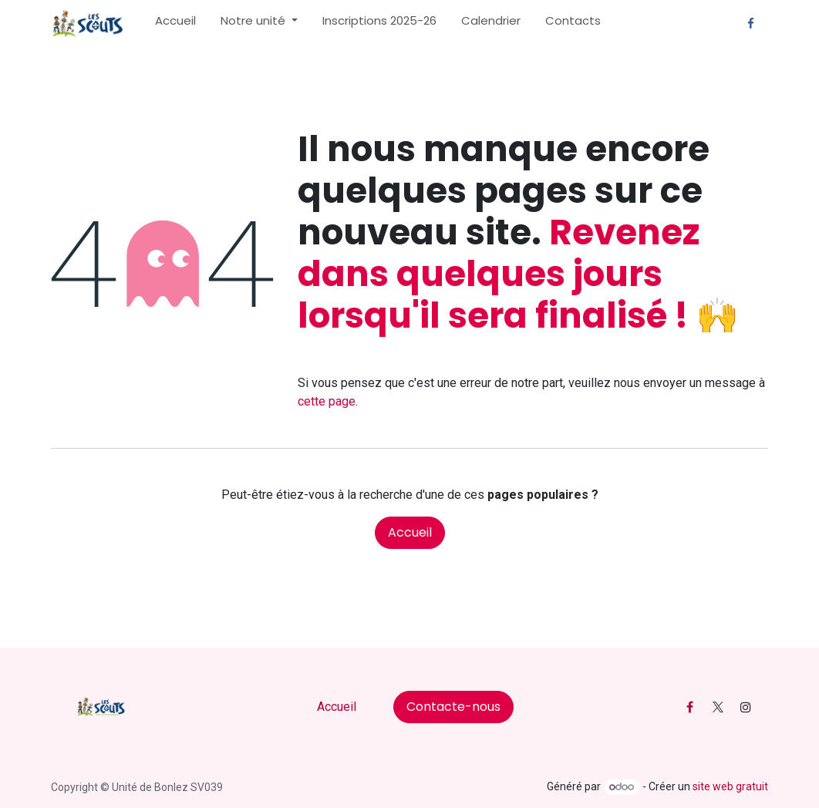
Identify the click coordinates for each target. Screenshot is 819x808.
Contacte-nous (453, 706)
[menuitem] (175, 24)
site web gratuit (730, 786)
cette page (327, 401)
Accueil (410, 532)
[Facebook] (750, 23)
